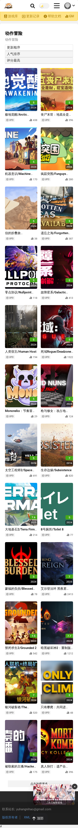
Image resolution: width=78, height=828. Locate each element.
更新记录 (33, 16)
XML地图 (30, 817)
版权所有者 (10, 817)
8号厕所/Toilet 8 (52, 529)
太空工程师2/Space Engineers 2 (18, 472)
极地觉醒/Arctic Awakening (16, 116)
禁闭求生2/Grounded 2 (21, 648)
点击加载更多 (39, 783)
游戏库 (13, 16)
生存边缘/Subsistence (56, 470)
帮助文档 (54, 16)
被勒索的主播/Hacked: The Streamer (20, 768)
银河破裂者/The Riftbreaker (16, 709)
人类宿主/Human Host (20, 351)
